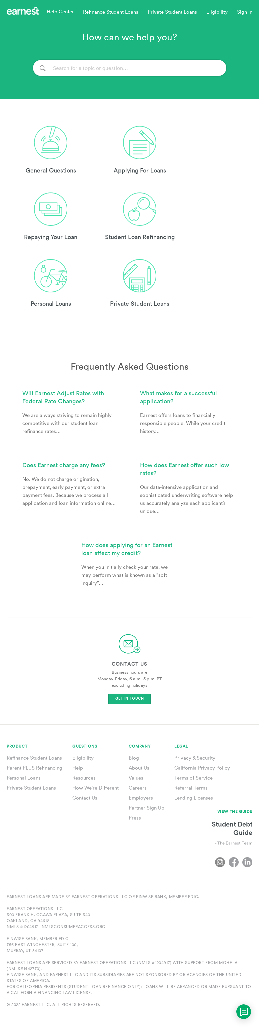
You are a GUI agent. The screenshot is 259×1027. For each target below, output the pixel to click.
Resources (84, 778)
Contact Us (84, 798)
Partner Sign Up (146, 808)
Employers (141, 798)
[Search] (129, 68)
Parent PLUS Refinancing (34, 768)
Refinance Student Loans (34, 758)
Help (77, 768)
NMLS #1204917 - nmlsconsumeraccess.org (56, 926)
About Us (139, 768)
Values (136, 778)
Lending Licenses (193, 798)
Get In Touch (129, 698)
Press (135, 818)
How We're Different (95, 788)
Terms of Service (193, 778)
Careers (138, 788)
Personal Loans (24, 778)
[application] (243, 1011)
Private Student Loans (31, 788)
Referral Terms (191, 788)
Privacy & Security (194, 758)
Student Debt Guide (232, 828)
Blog (134, 758)
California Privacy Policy (202, 768)
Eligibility (83, 758)
